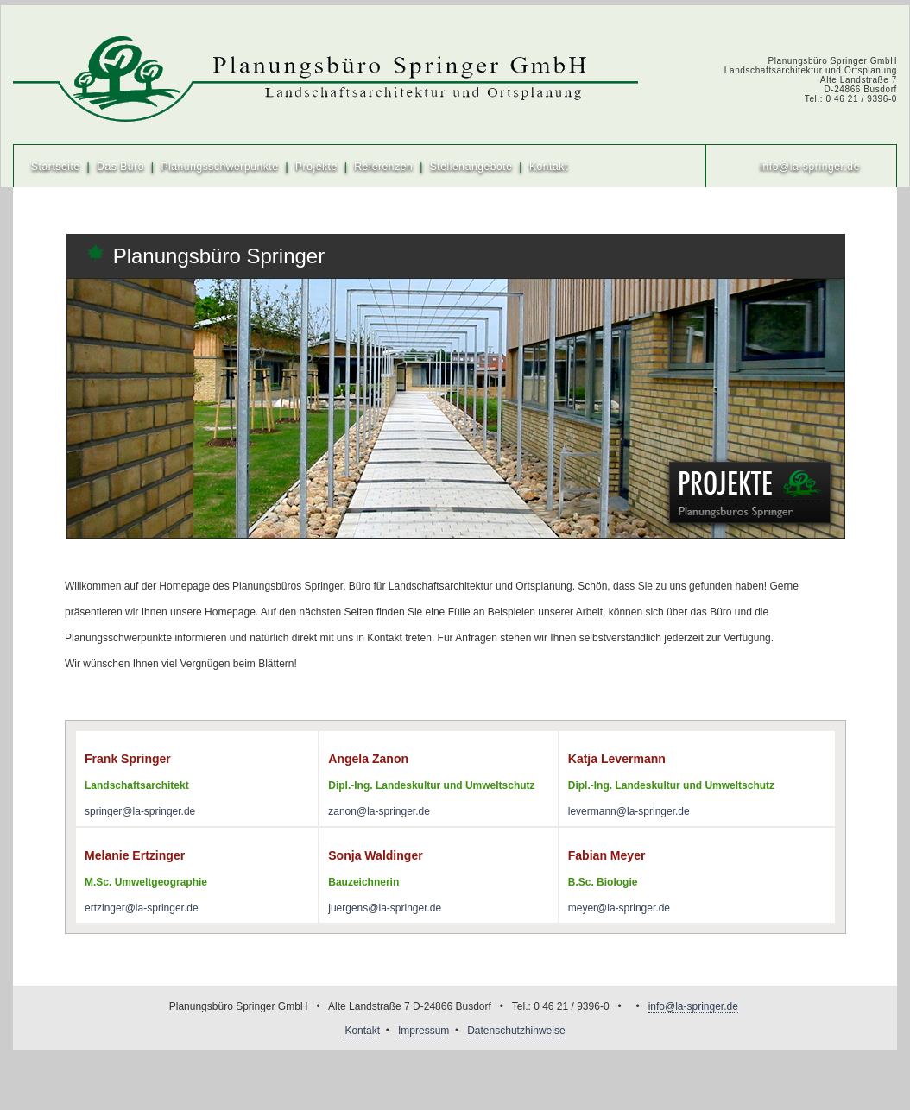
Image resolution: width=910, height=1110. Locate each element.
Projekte (316, 167)
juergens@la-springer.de (384, 908)
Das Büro (120, 167)
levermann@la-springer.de (629, 811)
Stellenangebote (471, 167)
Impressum (423, 1031)
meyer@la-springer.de (619, 908)
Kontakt (548, 167)
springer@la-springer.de (140, 811)
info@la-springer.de (810, 167)
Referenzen (383, 167)
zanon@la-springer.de (379, 811)
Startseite (55, 167)
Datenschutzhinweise (516, 1031)
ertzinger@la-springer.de (142, 908)
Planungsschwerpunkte (219, 167)
